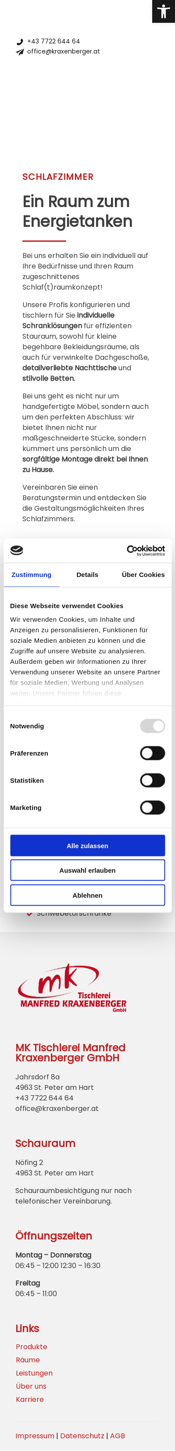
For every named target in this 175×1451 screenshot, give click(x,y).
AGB (117, 1436)
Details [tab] (87, 574)
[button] (163, 11)
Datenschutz (82, 1436)
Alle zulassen (87, 845)
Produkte (31, 1347)
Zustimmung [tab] (31, 574)
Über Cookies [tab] (143, 574)
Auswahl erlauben (87, 870)
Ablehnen (87, 895)
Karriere (30, 1399)
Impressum (34, 1436)
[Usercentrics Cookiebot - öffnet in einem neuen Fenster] (126, 550)
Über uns (31, 1386)
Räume (28, 1360)
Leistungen (34, 1373)
